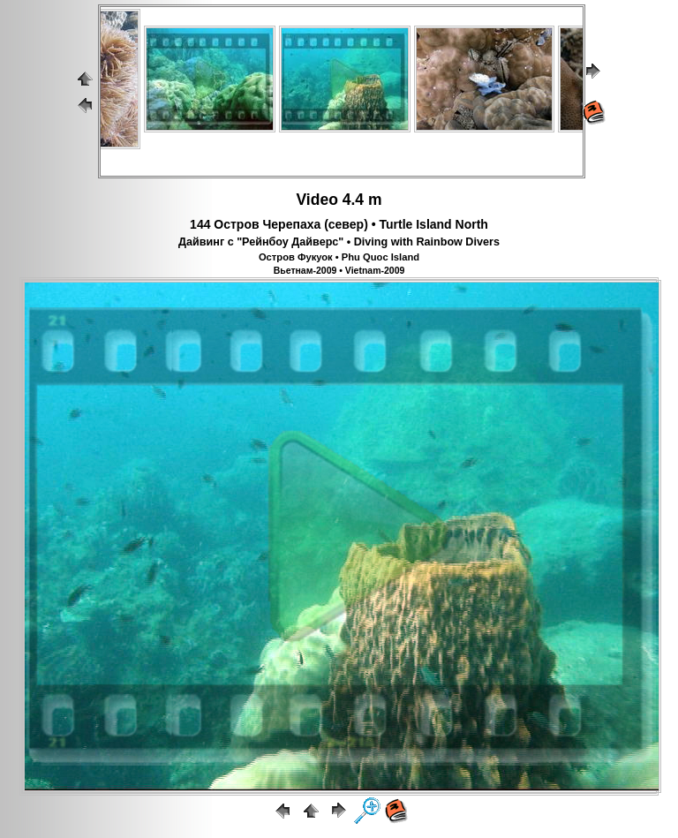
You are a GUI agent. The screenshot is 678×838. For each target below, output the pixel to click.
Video (317, 199)
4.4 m (362, 199)
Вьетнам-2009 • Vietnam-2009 (339, 270)
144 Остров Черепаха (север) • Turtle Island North (339, 224)
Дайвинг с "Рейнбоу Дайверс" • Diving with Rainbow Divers (339, 242)
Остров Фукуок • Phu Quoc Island (339, 257)
